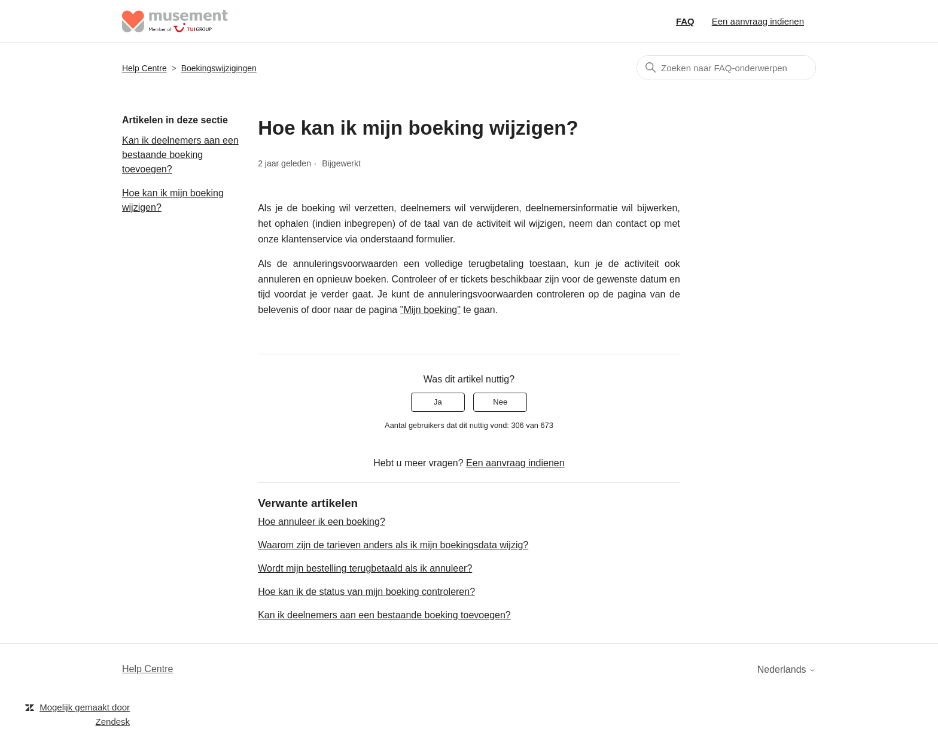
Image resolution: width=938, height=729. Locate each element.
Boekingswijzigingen (219, 68)
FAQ (685, 21)
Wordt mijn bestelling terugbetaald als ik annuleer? (365, 568)
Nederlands (786, 669)
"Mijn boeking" (430, 310)
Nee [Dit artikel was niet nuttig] (500, 401)
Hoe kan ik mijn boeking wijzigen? (173, 200)
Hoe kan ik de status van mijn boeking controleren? (366, 592)
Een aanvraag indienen (758, 21)
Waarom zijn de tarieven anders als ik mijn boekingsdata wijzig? (393, 545)
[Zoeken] (726, 68)
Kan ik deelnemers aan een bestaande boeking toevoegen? (180, 154)
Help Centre (144, 68)
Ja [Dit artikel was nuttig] (438, 401)
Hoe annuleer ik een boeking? (321, 522)
